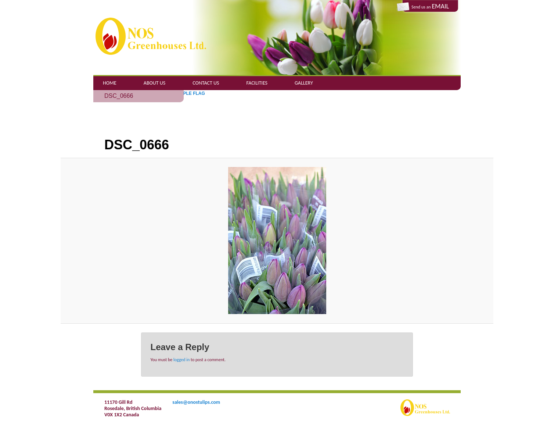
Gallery (304, 83)
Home (109, 83)
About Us (154, 83)
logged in (181, 359)
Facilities (257, 83)
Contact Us (206, 83)
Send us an (430, 6)
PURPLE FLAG (189, 93)
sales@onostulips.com (196, 402)
